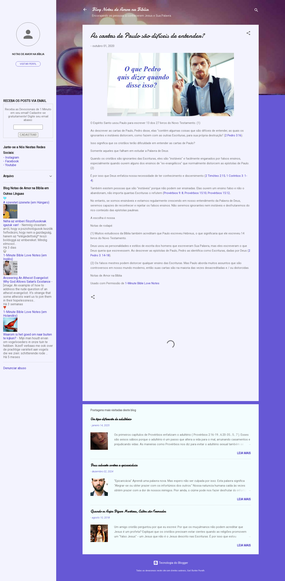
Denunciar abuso (14, 368)
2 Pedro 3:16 (233, 135)
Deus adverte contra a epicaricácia (113, 465)
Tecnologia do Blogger (170, 563)
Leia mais (244, 453)
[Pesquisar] (256, 11)
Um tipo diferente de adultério (110, 419)
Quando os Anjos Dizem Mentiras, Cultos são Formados (128, 511)
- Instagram (11, 157)
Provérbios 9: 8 (173, 193)
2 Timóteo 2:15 (215, 176)
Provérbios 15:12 (219, 193)
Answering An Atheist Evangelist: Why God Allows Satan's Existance (26, 279)
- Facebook (11, 161)
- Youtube (9, 165)
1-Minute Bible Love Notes (142, 283)
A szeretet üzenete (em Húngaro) (26, 202)
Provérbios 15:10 (195, 193)
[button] (248, 34)
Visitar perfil (28, 64)
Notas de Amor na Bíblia (28, 54)
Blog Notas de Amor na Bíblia (120, 9)
